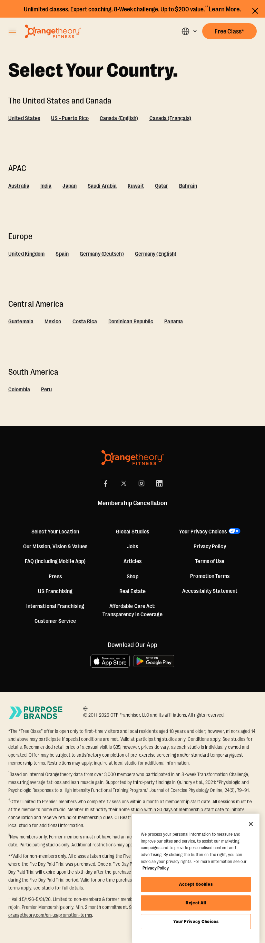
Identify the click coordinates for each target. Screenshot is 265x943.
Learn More (224, 9)
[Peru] (46, 390)
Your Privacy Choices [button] (203, 532)
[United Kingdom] (26, 255)
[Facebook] (105, 483)
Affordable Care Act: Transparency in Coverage (132, 610)
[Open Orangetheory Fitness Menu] (12, 31)
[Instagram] (141, 483)
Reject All (196, 902)
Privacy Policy (210, 546)
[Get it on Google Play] (154, 661)
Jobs (132, 546)
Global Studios (132, 532)
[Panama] (173, 322)
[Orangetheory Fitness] (132, 457)
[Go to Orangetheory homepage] (53, 31)
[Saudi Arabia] (102, 187)
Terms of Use (209, 561)
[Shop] (132, 576)
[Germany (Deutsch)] (102, 255)
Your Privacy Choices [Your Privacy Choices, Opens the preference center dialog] (196, 921)
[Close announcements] (255, 10)
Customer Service (55, 621)
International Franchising (55, 606)
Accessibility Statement (209, 591)
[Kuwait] (136, 187)
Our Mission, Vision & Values (55, 546)
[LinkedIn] (159, 483)
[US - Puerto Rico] (70, 119)
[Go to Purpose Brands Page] (35, 712)
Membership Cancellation (132, 503)
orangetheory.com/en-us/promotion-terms (50, 915)
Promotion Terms (209, 576)
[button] (189, 31)
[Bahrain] (188, 187)
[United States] (24, 119)
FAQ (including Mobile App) (55, 561)
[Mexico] (53, 322)
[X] (123, 483)
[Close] (250, 824)
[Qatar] (161, 187)
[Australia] (18, 187)
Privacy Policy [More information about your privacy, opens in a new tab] (156, 868)
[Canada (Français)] (170, 119)
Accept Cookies (196, 884)
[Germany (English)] (156, 255)
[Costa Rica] (84, 322)
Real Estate (132, 591)
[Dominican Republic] (131, 322)
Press (55, 576)
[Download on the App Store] (110, 661)
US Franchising (55, 591)
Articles (133, 561)
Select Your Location (55, 532)
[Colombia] (19, 390)
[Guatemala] (20, 322)
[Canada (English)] (119, 119)
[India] (46, 187)
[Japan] (69, 187)
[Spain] (62, 255)
